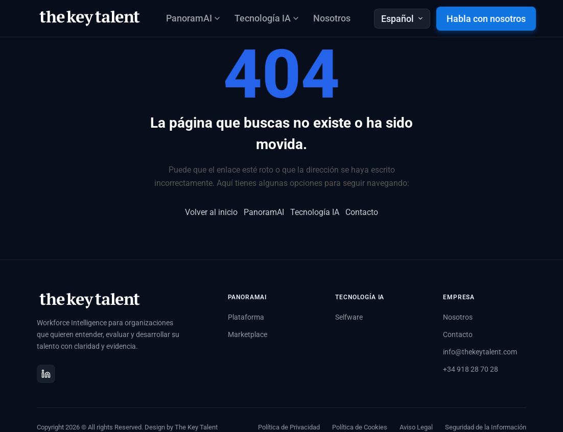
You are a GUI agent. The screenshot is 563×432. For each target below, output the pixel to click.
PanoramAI (264, 212)
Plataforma (246, 317)
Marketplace (247, 334)
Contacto (361, 212)
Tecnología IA (314, 212)
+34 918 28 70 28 (470, 369)
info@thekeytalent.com (480, 352)
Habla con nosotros (486, 18)
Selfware (349, 317)
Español (402, 18)
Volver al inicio (211, 212)
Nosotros (331, 18)
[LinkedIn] (46, 374)
